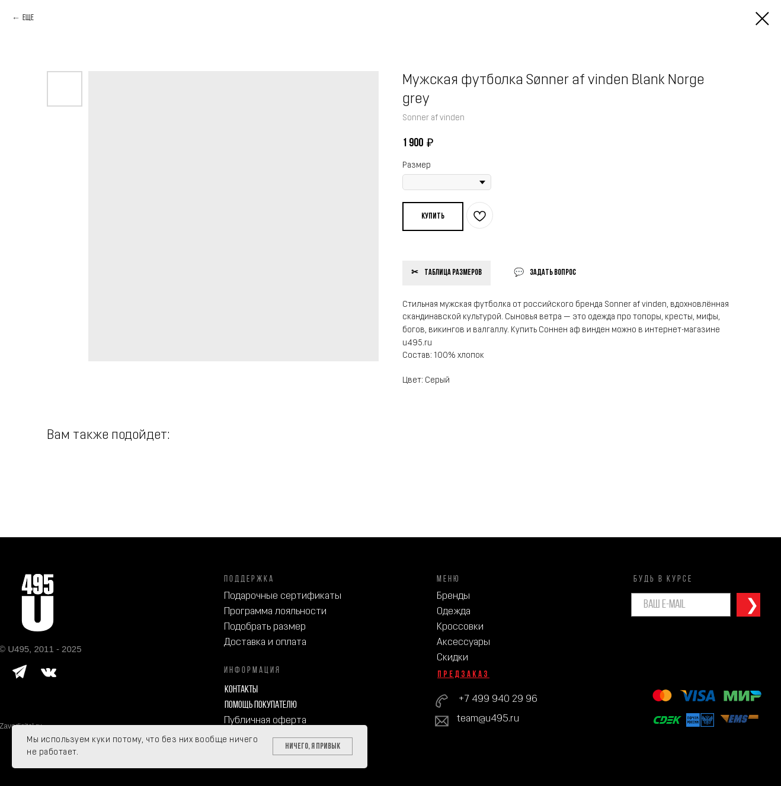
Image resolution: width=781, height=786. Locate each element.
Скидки (452, 658)
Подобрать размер (265, 627)
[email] (681, 605)
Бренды (453, 596)
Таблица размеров (453, 272)
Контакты (241, 690)
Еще (28, 18)
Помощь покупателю (261, 705)
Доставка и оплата (265, 642)
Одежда (453, 612)
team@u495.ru (488, 719)
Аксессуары (463, 642)
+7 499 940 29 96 (497, 699)
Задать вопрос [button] (553, 272)
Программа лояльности (275, 612)
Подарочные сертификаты (282, 596)
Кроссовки (460, 627)
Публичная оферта (265, 721)
